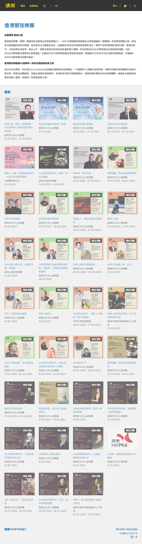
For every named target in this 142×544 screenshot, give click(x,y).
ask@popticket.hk (128, 533)
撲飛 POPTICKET (15, 529)
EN (56, 6)
